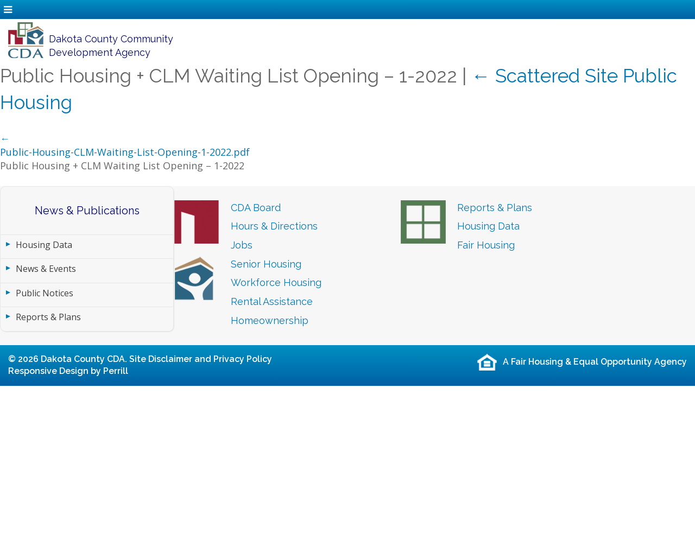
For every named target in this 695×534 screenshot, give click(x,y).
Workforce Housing (276, 282)
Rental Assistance (272, 301)
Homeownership (269, 320)
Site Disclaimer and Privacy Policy (200, 359)
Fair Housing (486, 245)
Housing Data (44, 245)
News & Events (46, 269)
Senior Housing (266, 264)
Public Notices (44, 293)
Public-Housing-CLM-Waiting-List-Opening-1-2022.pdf (125, 151)
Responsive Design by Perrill (68, 371)
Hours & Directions (274, 226)
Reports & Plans (48, 317)
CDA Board (256, 207)
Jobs (241, 245)
